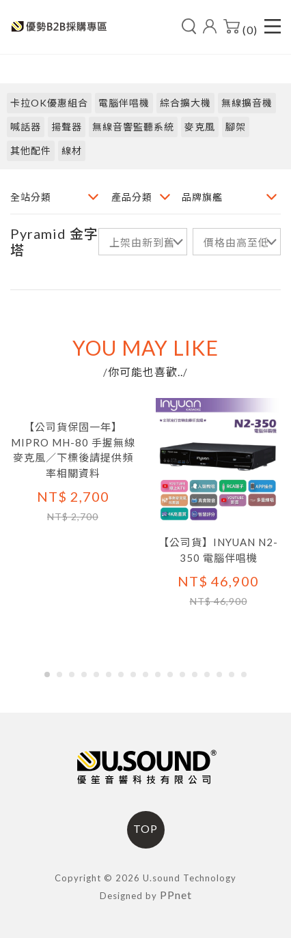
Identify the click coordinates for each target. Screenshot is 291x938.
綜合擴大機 (185, 103)
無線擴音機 (247, 103)
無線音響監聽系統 (133, 126)
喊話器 (25, 126)
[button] (47, 674)
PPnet (176, 894)
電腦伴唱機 (124, 103)
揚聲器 (66, 126)
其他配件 (30, 150)
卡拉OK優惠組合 (49, 103)
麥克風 (199, 126)
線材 (71, 150)
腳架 (235, 126)
